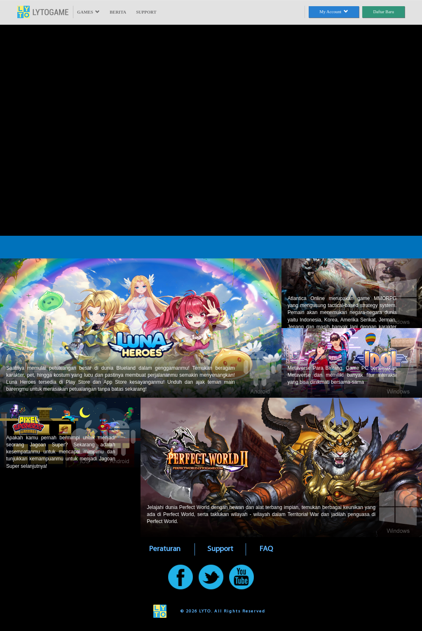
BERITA (118, 12)
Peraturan (165, 549)
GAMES (88, 12)
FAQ (266, 549)
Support (220, 549)
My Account (333, 11)
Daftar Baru (383, 11)
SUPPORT (146, 12)
